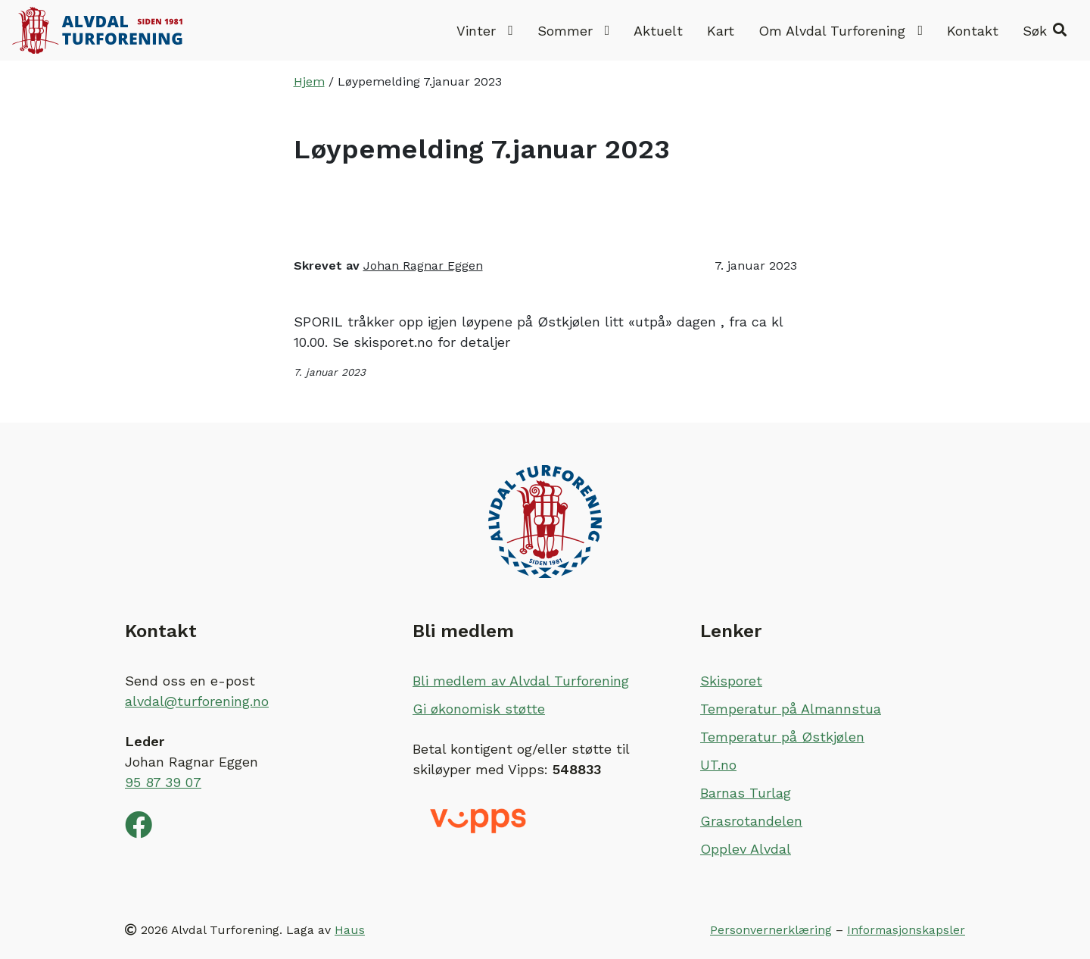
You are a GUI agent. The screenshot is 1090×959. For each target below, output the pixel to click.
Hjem (309, 81)
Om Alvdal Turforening (840, 31)
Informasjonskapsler (906, 930)
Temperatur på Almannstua (790, 709)
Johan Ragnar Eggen (423, 265)
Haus (350, 930)
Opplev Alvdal (745, 849)
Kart (720, 31)
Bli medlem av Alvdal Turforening (521, 681)
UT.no (718, 765)
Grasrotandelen (751, 821)
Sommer (573, 31)
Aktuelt (658, 31)
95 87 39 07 (163, 782)
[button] (1045, 30)
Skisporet (731, 681)
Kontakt (972, 31)
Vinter (484, 31)
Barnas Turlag (745, 793)
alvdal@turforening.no (197, 701)
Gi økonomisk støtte (479, 709)
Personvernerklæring (771, 930)
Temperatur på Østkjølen (782, 737)
